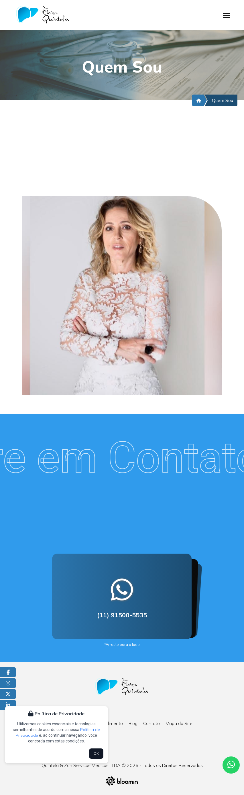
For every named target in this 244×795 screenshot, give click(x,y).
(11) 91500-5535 (122, 615)
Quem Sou (222, 100)
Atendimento (109, 723)
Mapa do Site (179, 723)
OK (96, 753)
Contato (151, 723)
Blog (133, 723)
